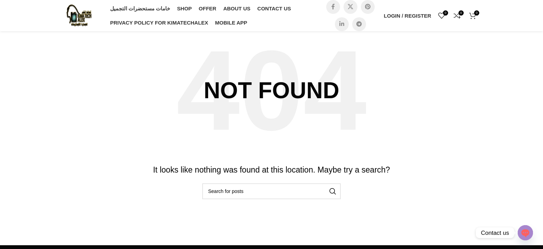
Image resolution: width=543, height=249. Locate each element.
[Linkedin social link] (342, 24)
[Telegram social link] (359, 24)
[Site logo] (79, 15)
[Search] (271, 191)
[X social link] (350, 7)
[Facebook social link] (333, 7)
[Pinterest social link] (368, 7)
